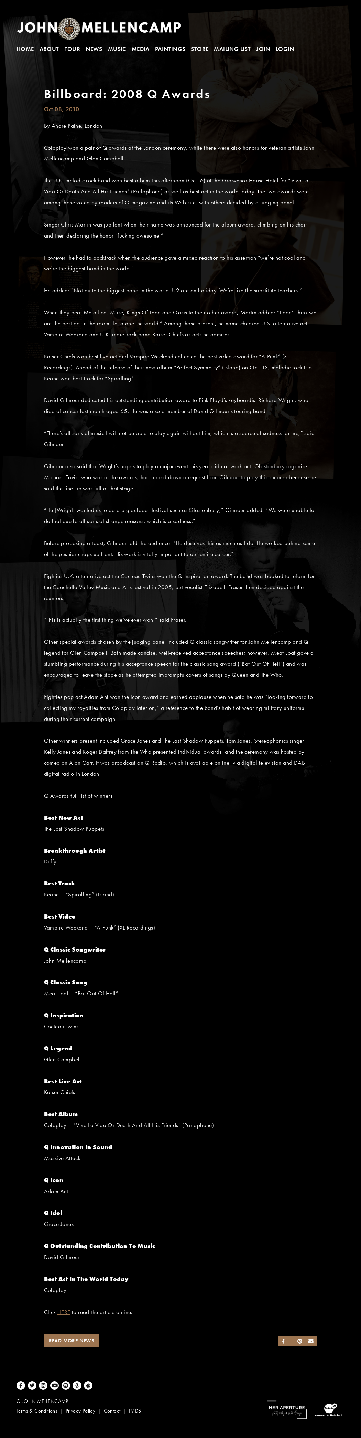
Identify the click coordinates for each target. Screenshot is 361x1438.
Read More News (72, 1340)
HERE (63, 1312)
